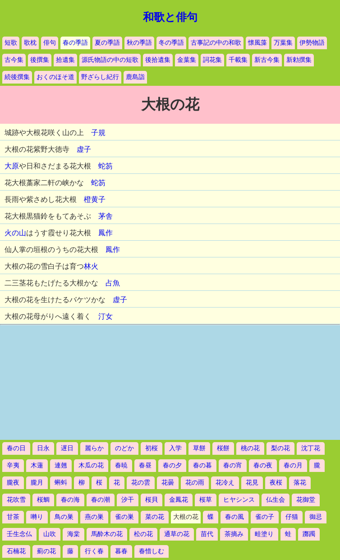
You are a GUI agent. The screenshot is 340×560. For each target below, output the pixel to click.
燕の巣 (94, 516)
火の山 (15, 233)
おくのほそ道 (55, 77)
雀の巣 (124, 516)
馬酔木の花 (107, 534)
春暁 (121, 465)
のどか (124, 448)
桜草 (205, 499)
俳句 (49, 42)
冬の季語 (171, 42)
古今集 (14, 59)
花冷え (225, 482)
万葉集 (283, 42)
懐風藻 (257, 42)
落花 (300, 482)
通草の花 (176, 534)
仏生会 (275, 499)
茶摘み (234, 534)
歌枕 (30, 42)
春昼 (145, 465)
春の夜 (262, 465)
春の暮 (202, 465)
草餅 (199, 448)
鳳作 (105, 233)
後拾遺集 (157, 59)
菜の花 (154, 516)
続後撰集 (17, 77)
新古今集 (267, 59)
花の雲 (140, 482)
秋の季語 (139, 42)
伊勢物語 (312, 42)
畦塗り (264, 534)
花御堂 (305, 499)
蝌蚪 (61, 482)
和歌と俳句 (170, 17)
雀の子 (264, 516)
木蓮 (37, 465)
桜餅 (223, 448)
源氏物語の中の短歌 (110, 59)
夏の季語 (107, 42)
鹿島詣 (135, 77)
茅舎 (105, 216)
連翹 (61, 465)
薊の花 (46, 551)
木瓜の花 (91, 465)
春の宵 (232, 465)
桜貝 (151, 499)
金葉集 (186, 59)
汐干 (127, 499)
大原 (12, 166)
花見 (252, 482)
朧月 (37, 482)
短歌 (11, 42)
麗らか (94, 448)
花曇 (167, 482)
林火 (91, 266)
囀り (37, 516)
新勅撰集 (299, 59)
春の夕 (172, 465)
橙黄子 (95, 199)
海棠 (73, 534)
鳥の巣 (64, 516)
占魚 (113, 283)
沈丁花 (310, 448)
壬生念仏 (19, 534)
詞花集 (212, 59)
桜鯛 (43, 499)
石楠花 (16, 551)
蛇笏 (105, 166)
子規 (98, 132)
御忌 (315, 516)
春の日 (16, 448)
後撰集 (39, 59)
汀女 (105, 316)
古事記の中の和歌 (216, 42)
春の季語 (75, 42)
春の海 (70, 499)
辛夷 (13, 465)
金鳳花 (178, 499)
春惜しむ (151, 551)
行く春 (94, 551)
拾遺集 (65, 59)
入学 (175, 448)
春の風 (234, 516)
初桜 (151, 448)
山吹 (49, 534)
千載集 (238, 59)
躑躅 (309, 534)
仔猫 (291, 516)
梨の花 (280, 448)
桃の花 (250, 448)
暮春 (121, 551)
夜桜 (276, 482)
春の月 (293, 465)
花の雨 (194, 482)
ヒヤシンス (239, 499)
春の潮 (100, 499)
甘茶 (13, 516)
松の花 (143, 534)
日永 (43, 448)
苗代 (207, 534)
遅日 (67, 448)
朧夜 (13, 482)
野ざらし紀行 (100, 77)
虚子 (84, 149)
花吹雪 (16, 499)
